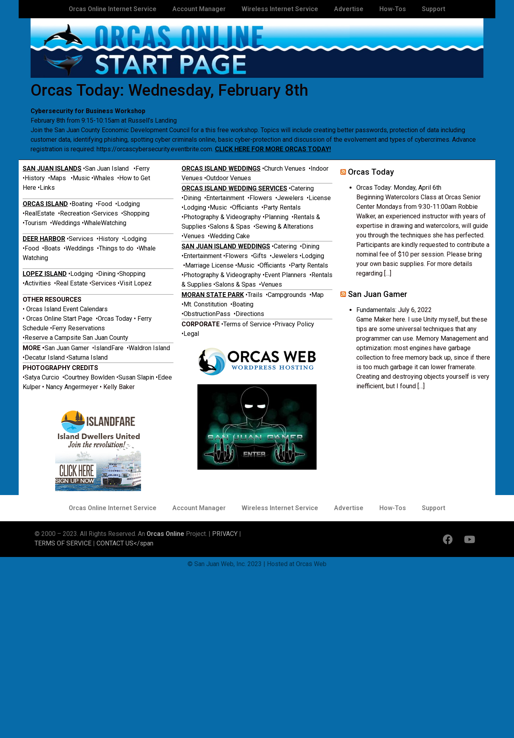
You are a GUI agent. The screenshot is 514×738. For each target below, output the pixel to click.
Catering (302, 188)
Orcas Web (311, 564)
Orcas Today (115, 318)
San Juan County (105, 337)
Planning (277, 217)
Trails (255, 295)
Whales (103, 178)
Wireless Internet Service (280, 9)
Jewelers (290, 198)
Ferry (142, 168)
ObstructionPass (207, 314)
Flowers (262, 198)
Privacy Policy (294, 324)
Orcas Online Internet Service (113, 9)
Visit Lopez (136, 283)
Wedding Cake (230, 236)
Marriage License (209, 265)
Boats (52, 248)
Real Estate (72, 283)
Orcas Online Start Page (60, 318)
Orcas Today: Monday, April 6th (398, 187)
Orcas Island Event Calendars (67, 309)
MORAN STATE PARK (213, 295)
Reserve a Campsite (54, 337)
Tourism (36, 223)
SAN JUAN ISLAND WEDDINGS (226, 246)
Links (47, 187)
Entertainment (225, 198)
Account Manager (199, 9)
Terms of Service (247, 324)
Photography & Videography (222, 217)
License (320, 198)
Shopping (136, 213)
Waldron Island (149, 348)
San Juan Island (107, 168)
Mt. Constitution (205, 304)
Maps (58, 178)
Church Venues (284, 168)
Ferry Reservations (78, 328)
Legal (191, 333)
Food (105, 204)
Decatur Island (45, 357)
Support (433, 9)
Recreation (75, 213)
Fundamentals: (376, 310)
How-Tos (392, 9)
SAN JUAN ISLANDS (52, 168)
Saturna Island (88, 357)
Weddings (67, 223)
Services (106, 213)
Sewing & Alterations (284, 226)
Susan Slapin (136, 377)
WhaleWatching (105, 223)
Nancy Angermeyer (72, 387)
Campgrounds (287, 295)
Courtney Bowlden (89, 377)
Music (82, 178)
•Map (316, 295)
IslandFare (109, 348)
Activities (38, 283)
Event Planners (285, 275)
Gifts (260, 256)
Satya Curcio (42, 377)
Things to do (116, 248)
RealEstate (40, 213)
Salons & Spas (231, 226)
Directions (250, 314)
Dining (107, 273)
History (35, 178)
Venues (271, 284)
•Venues (193, 236)
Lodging (128, 204)
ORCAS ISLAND (45, 204)
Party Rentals (282, 207)
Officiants (245, 207)
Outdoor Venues (228, 178)
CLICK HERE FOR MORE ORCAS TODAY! (273, 149)
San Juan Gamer (66, 348)
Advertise (348, 9)
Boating (82, 204)
